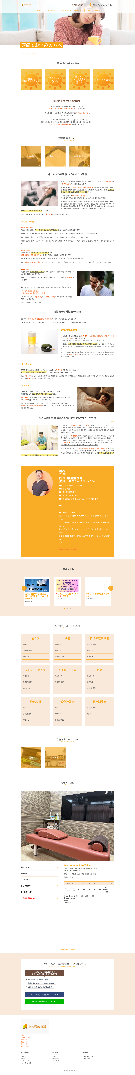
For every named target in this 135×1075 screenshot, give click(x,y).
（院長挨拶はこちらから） (68, 549)
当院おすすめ (25, 1039)
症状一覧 (24, 1046)
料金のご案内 (39, 888)
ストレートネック (35, 671)
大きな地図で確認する (69, 950)
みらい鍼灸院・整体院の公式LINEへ (44, 1003)
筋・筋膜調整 (35, 651)
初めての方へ (39, 869)
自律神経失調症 (99, 638)
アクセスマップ (39, 894)
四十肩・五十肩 (67, 671)
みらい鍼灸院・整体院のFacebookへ (44, 996)
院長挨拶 (39, 875)
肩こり (35, 638)
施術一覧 (24, 1044)
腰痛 (99, 671)
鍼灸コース (35, 657)
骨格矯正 (35, 645)
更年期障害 (99, 703)
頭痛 (67, 638)
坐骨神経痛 (67, 703)
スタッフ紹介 (39, 881)
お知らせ (24, 1037)
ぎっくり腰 (35, 703)
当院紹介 (24, 1041)
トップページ (25, 1048)
